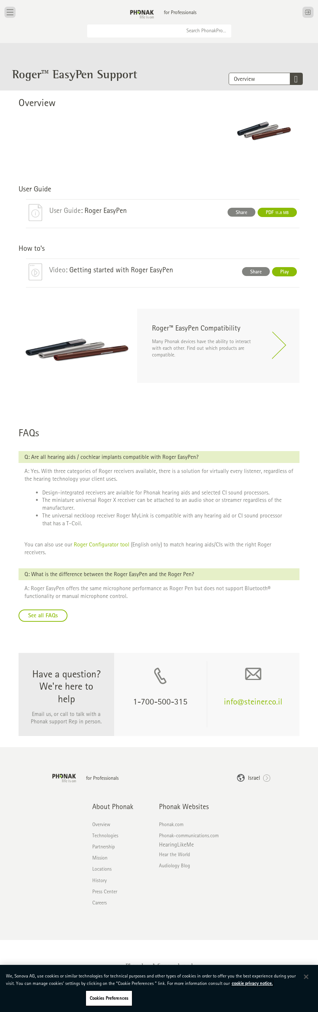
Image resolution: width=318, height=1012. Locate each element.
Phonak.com (171, 824)
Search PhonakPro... (206, 30)
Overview (101, 824)
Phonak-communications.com (189, 835)
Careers (99, 903)
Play (284, 271)
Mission (99, 858)
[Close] (306, 977)
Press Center (104, 891)
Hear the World (174, 854)
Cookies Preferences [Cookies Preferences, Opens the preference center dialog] (109, 998)
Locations (102, 869)
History (99, 880)
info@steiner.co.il (253, 701)
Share (241, 212)
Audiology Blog (174, 865)
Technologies (105, 835)
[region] (159, 988)
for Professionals (180, 12)
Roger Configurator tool (101, 544)
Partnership (103, 847)
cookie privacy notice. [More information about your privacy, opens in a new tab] (252, 983)
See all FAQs (43, 615)
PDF (277, 212)
